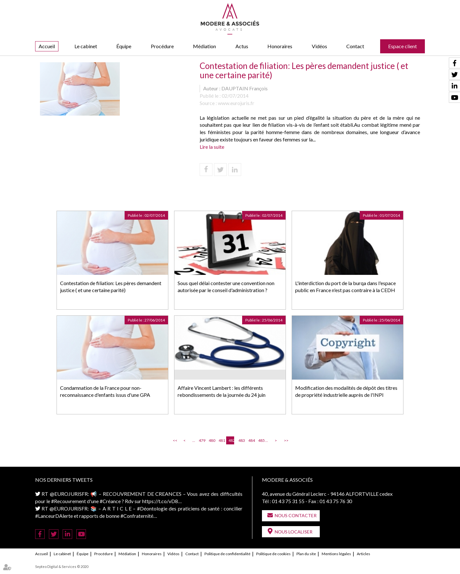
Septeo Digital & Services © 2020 (61, 566)
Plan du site (306, 553)
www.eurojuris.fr (236, 103)
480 (211, 440)
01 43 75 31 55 (288, 501)
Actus (241, 46)
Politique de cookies (273, 553)
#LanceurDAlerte (54, 516)
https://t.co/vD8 (160, 501)
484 (251, 440)
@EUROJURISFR (69, 494)
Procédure (162, 46)
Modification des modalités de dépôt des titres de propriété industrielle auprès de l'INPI (346, 391)
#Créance (110, 501)
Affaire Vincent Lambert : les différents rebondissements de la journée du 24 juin (221, 391)
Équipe (123, 46)
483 (241, 440)
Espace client (402, 46)
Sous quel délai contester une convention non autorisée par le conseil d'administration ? (226, 286)
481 (221, 440)
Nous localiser (293, 531)
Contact (355, 46)
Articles (363, 553)
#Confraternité (136, 516)
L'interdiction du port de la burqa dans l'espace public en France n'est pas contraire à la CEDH (345, 286)
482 (231, 440)
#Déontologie (152, 508)
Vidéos (319, 46)
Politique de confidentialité (227, 553)
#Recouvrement (68, 501)
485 (261, 440)
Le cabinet (85, 46)
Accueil (47, 46)
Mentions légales (336, 553)
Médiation (204, 46)
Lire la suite (212, 147)
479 (201, 440)
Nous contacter (296, 515)
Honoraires (279, 46)
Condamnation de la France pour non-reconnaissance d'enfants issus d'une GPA (105, 391)
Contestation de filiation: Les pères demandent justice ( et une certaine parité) (110, 286)
